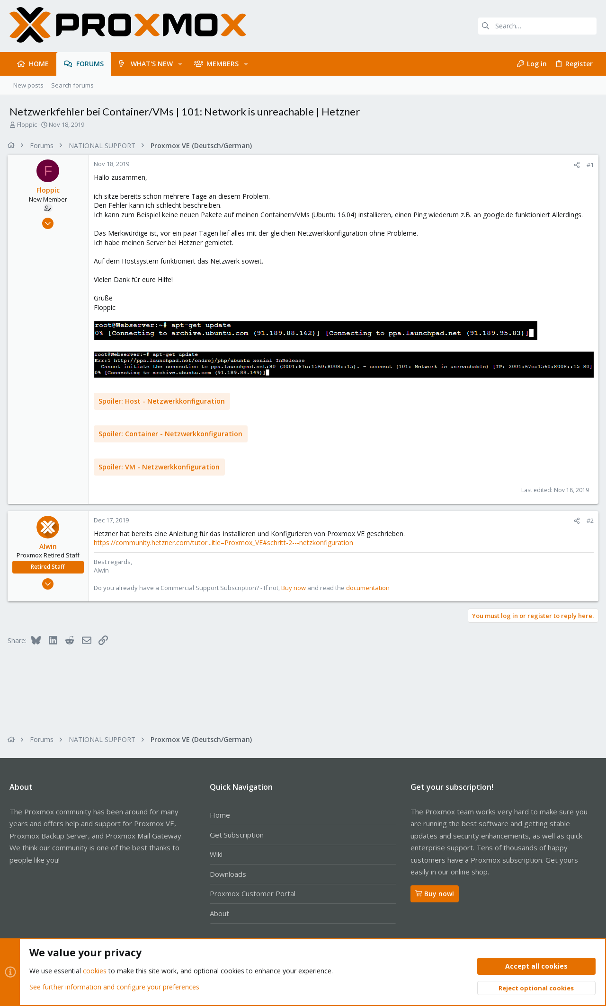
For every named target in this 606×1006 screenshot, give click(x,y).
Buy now (295, 587)
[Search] (537, 26)
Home (220, 815)
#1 (588, 164)
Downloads (228, 874)
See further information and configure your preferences (114, 986)
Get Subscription (237, 834)
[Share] (575, 164)
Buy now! (434, 893)
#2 (588, 520)
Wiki (216, 854)
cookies (95, 971)
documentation (370, 587)
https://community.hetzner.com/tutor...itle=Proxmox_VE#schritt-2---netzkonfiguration (225, 542)
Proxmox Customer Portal (252, 893)
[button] (180, 64)
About (219, 913)
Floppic (27, 124)
